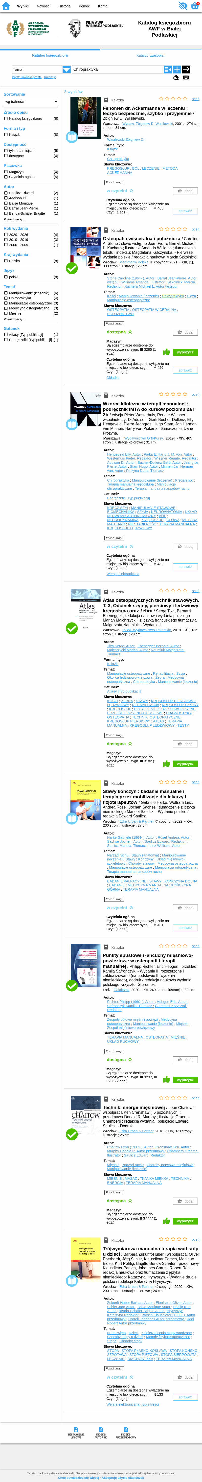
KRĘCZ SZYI (117, 508)
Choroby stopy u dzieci (125, 1337)
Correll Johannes (156, 1319)
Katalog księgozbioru (50, 55)
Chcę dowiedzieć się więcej (78, 1478)
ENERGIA (115, 1183)
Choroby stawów (141, 863)
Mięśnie (182, 1024)
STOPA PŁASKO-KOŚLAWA (144, 1351)
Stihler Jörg (121, 1307)
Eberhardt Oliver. (174, 1303)
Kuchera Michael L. (151, 286)
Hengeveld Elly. (124, 454)
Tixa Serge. (121, 646)
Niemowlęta (116, 1333)
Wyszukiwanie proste (27, 77)
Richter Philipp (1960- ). (131, 1002)
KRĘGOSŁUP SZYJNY (180, 705)
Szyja (180, 673)
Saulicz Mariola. (127, 846)
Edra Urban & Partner (136, 821)
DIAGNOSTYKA (179, 713)
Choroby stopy (130, 1341)
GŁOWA (172, 520)
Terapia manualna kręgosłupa (130, 484)
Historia (65, 6)
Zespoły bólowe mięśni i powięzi (132, 1019)
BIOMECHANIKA (120, 512)
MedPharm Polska (134, 262)
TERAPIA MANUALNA (177, 524)
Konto (103, 6)
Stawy (130, 859)
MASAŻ (131, 1179)
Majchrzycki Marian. (128, 650)
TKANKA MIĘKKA (154, 1179)
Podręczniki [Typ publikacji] (128, 498)
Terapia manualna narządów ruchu (162, 488)
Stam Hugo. (144, 466)
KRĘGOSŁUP (118, 168)
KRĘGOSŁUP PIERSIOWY (128, 721)
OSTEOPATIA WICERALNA (154, 310)
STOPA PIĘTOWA (143, 1355)
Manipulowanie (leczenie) (139, 296)
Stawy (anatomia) (145, 855)
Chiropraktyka (118, 159)
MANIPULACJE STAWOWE (153, 508)
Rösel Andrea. (174, 837)
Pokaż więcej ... (15, 219)
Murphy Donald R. (136, 1151)
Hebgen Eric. (172, 1002)
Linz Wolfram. (165, 846)
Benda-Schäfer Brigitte (142, 1311)
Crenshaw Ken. (173, 1147)
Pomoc (84, 6)
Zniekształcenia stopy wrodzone (166, 1333)
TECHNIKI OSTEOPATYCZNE (156, 717)
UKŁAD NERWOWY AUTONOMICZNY (152, 514)
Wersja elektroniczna (122, 574)
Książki (112, 149)
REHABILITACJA (145, 705)
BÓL (135, 168)
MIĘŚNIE (178, 1037)
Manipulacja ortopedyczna (175, 867)
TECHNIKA (180, 1179)
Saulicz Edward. (166, 841)
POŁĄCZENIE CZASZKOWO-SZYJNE (165, 709)
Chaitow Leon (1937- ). (130, 1147)
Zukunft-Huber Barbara (130, 1303)
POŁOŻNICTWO (120, 314)
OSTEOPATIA (118, 310)
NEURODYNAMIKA (122, 520)
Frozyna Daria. (145, 471)
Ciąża (191, 296)
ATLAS (158, 721)
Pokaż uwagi (114, 182)
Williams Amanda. (143, 282)
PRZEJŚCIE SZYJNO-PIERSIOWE (135, 713)
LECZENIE (150, 168)
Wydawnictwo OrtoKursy (143, 438)
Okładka (112, 378)
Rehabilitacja (163, 673)
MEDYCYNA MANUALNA (148, 885)
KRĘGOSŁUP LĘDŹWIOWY (129, 528)
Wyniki (23, 6)
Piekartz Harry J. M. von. (168, 454)
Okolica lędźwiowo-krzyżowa (129, 677)
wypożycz (185, 352)
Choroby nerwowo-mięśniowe (170, 1165)
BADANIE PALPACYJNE (126, 881)
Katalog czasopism (151, 55)
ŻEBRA (127, 701)
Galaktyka (121, 990)
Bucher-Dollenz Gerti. (160, 462)
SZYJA (142, 512)
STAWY (142, 701)
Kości (111, 296)
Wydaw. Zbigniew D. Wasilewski (147, 124)
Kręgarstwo (184, 480)
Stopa (111, 1341)
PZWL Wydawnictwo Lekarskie (146, 630)
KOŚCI (112, 701)
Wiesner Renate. (175, 458)
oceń (196, 99)
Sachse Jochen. (125, 841)
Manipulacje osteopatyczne (128, 300)
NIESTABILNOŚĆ (142, 524)
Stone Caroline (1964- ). (131, 278)
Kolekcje (50, 77)
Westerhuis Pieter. (129, 458)
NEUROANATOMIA (166, 512)
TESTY (183, 725)
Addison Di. (121, 462)
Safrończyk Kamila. (130, 1006)
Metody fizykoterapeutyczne (168, 1337)
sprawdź (185, 211)
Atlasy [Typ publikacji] (124, 691)
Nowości (43, 6)
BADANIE (117, 885)
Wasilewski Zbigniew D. (125, 139)
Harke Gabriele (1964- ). (131, 837)
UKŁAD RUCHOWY (123, 1041)
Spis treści (150, 1404)
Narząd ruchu (117, 855)
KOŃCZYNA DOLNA (180, 881)
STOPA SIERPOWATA (178, 1355)
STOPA (113, 1351)
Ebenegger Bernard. (158, 646)
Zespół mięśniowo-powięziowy (131, 1028)
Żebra (160, 677)
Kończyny (146, 859)
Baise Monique (154, 1307)
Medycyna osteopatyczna (177, 863)
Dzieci (133, 1333)
